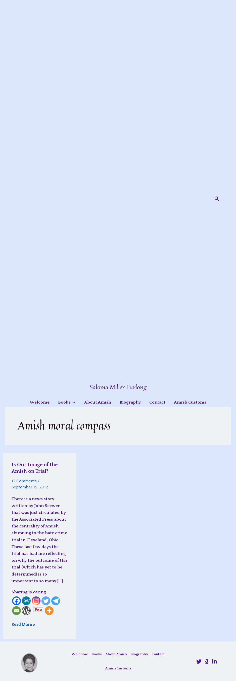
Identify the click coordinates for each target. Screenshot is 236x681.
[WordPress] (26, 610)
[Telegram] (55, 600)
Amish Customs (118, 668)
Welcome (80, 654)
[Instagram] (36, 600)
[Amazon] (206, 661)
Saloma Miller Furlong (118, 387)
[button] (216, 198)
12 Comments (24, 481)
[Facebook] (16, 600)
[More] (49, 610)
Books (96, 654)
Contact (158, 654)
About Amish (116, 654)
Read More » (23, 624)
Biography (139, 654)
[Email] (16, 610)
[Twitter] (45, 600)
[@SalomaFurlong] (199, 661)
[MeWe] (26, 600)
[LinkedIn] (214, 661)
